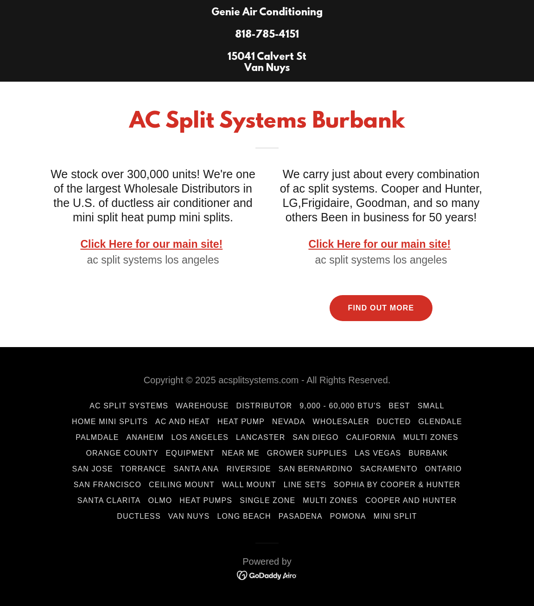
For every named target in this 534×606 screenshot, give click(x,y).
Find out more (381, 308)
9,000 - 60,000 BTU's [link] (340, 406)
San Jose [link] (92, 469)
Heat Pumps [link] (205, 500)
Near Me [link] (241, 453)
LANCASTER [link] (260, 437)
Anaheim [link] (145, 437)
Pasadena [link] (301, 516)
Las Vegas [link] (378, 453)
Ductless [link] (138, 516)
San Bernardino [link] (316, 469)
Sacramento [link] (389, 469)
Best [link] (399, 406)
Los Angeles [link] (200, 437)
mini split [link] (395, 516)
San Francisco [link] (107, 485)
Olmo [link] (160, 500)
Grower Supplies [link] (307, 453)
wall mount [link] (249, 485)
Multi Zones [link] (430, 437)
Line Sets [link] (305, 485)
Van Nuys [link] (189, 516)
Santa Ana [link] (196, 469)
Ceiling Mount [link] (182, 485)
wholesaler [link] (341, 421)
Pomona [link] (348, 516)
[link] (267, 68)
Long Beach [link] (244, 516)
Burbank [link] (428, 453)
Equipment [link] (190, 453)
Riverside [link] (248, 469)
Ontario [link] (443, 469)
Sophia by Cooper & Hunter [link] (397, 485)
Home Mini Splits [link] (110, 421)
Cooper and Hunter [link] (411, 500)
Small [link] (431, 406)
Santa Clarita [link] (109, 500)
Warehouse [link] (202, 406)
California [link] (370, 437)
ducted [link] (394, 421)
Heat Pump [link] (241, 421)
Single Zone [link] (267, 500)
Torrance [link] (143, 469)
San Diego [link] (315, 437)
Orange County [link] (122, 453)
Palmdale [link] (97, 437)
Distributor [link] (264, 406)
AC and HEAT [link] (182, 421)
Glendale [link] (440, 421)
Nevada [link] (288, 421)
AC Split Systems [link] (128, 406)
